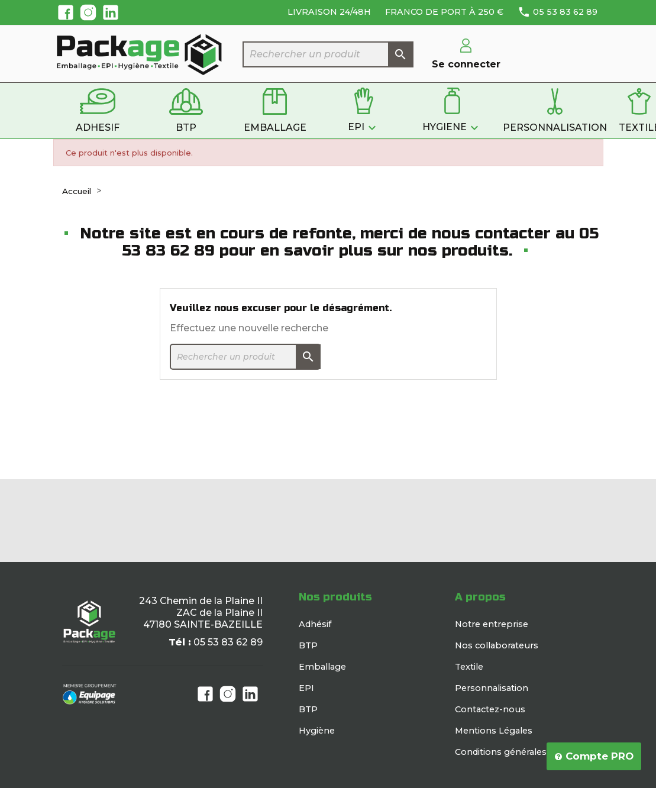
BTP (308, 645)
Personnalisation (491, 688)
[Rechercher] (328, 54)
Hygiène (317, 730)
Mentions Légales (493, 730)
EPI (306, 688)
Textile (469, 666)
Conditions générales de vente (521, 752)
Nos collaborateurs (496, 645)
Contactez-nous (490, 709)
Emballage (322, 666)
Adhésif (315, 624)
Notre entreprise (491, 624)
